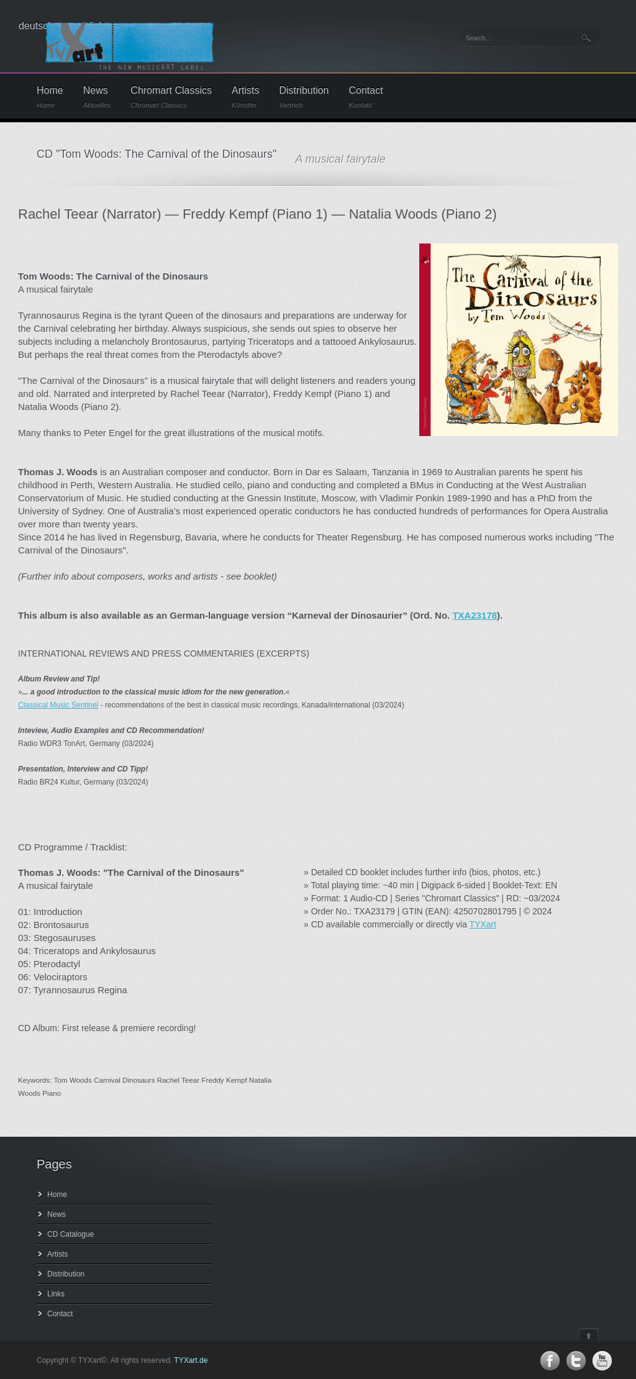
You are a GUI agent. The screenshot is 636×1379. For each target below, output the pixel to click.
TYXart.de (190, 1360)
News (97, 97)
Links (56, 1294)
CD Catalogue (70, 1234)
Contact (366, 97)
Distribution (304, 97)
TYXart (483, 924)
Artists (245, 97)
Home (50, 97)
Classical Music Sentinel (58, 705)
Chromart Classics (171, 97)
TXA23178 (474, 615)
